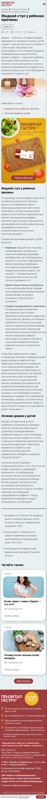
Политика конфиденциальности (16, 785)
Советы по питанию (19, 9)
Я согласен (41, 797)
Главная (4, 9)
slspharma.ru (37, 746)
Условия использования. (23, 797)
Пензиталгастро (7, 4)
